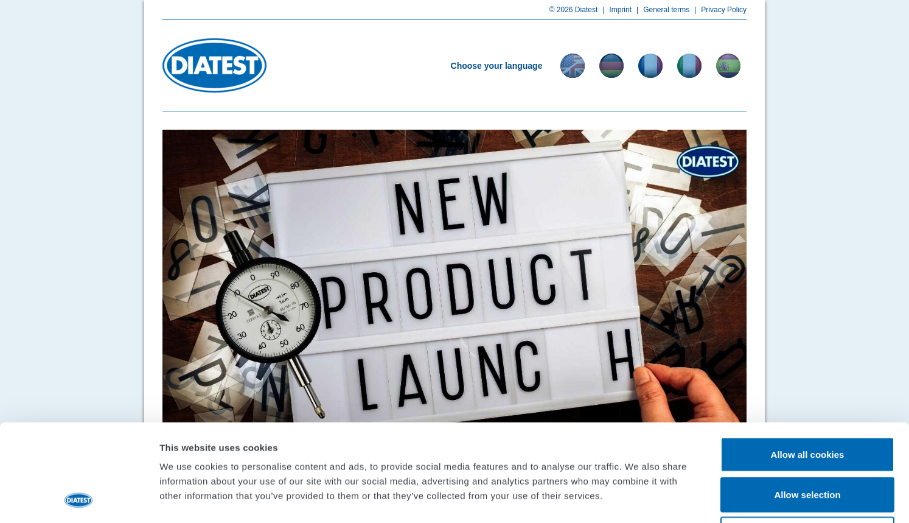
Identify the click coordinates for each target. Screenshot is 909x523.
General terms (660, 9)
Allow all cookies (808, 363)
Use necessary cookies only (807, 443)
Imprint (614, 9)
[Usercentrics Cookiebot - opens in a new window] (79, 499)
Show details (638, 499)
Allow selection (807, 403)
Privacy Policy (718, 9)
